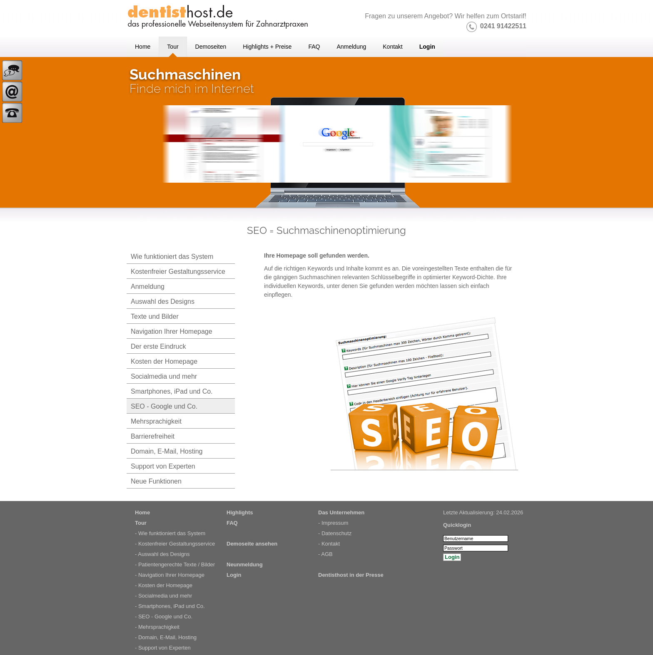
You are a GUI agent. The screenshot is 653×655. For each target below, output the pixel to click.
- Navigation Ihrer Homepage (169, 575)
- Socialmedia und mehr (163, 596)
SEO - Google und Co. (164, 406)
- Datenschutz (334, 533)
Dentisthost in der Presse (351, 575)
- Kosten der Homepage (163, 585)
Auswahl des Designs (162, 301)
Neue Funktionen (156, 481)
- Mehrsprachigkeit (157, 627)
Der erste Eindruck (158, 346)
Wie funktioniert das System (172, 256)
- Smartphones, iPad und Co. (170, 606)
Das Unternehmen (341, 512)
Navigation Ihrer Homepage (171, 331)
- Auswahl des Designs (162, 554)
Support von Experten (163, 466)
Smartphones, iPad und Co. (172, 391)
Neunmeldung (245, 564)
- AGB (325, 554)
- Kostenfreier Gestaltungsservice (175, 544)
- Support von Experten (163, 648)
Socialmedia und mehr (164, 376)
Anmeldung (147, 286)
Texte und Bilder (155, 316)
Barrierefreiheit (152, 436)
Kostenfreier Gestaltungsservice (178, 271)
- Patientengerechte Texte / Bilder (175, 564)
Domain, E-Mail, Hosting (167, 451)
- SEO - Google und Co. (163, 616)
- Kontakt (329, 544)
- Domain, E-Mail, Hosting (166, 637)
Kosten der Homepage (164, 361)
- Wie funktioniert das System (170, 533)
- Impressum (333, 523)
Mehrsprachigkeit (156, 421)
